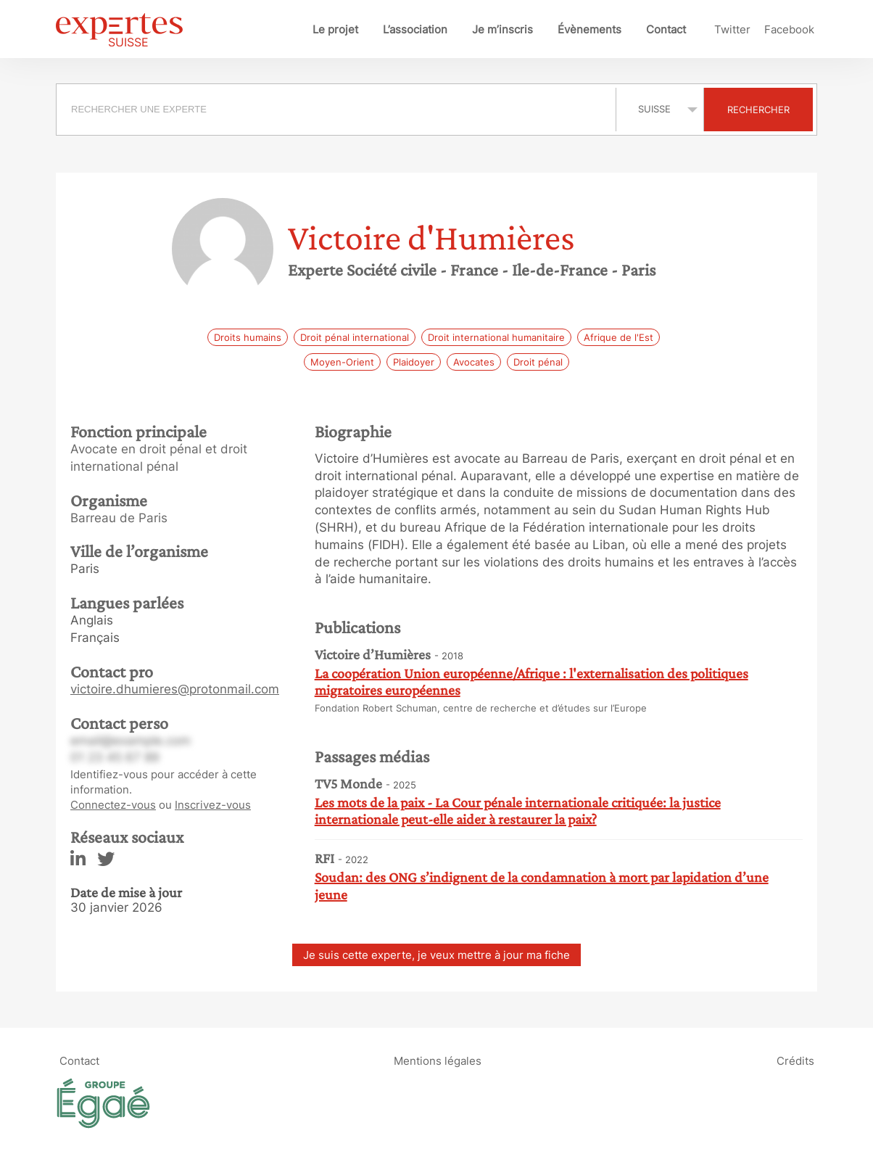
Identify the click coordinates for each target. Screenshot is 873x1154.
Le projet (335, 29)
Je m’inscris (502, 29)
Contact (666, 29)
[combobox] (338, 109)
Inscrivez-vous (213, 805)
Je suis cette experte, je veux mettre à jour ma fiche (436, 955)
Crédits (795, 1060)
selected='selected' (659, 109)
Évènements (589, 29)
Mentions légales (437, 1060)
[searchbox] (336, 109)
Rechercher (758, 109)
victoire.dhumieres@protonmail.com (174, 689)
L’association (415, 29)
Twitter (732, 29)
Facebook (789, 29)
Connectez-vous (113, 805)
